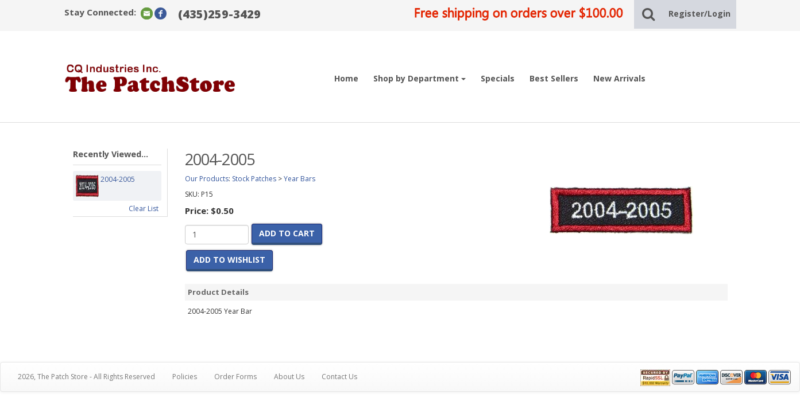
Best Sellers (554, 78)
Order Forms (235, 376)
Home (346, 78)
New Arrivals (619, 78)
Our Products (207, 179)
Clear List (144, 208)
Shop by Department (419, 78)
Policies (184, 376)
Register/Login (699, 13)
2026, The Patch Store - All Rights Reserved (86, 376)
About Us (289, 376)
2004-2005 (118, 185)
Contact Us (339, 376)
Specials (498, 78)
